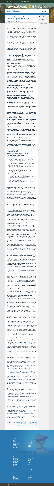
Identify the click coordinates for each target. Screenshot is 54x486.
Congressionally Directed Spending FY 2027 (16, 477)
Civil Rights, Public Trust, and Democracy (30, 459)
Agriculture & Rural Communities (30, 441)
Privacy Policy (10, 484)
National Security (30, 452)
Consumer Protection (29, 473)
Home (7, 1)
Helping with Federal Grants (15, 438)
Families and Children (30, 465)
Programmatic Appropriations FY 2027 (16, 473)
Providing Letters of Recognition (15, 459)
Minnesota (20, 1)
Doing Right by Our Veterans (15, 445)
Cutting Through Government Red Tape (15, 441)
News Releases (13, 11)
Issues (25, 1)
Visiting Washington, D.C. (16, 470)
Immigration (30, 475)
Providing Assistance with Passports (15, 453)
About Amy (11, 1)
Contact (31, 1)
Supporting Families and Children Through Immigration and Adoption (16, 449)
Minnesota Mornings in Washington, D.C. (16, 465)
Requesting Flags (15, 456)
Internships (15, 468)
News (28, 1)
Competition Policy (30, 478)
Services (16, 1)
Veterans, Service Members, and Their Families (30, 455)
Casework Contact (43, 439)
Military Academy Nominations (16, 462)
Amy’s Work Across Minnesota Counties (22, 436)
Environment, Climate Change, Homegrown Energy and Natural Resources (30, 447)
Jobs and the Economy (30, 438)
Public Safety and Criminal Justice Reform (30, 470)
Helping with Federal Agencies (15, 435)
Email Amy (44, 436)
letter (28, 380)
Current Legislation (29, 435)
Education (29, 467)
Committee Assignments (7, 437)
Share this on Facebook (45, 11)
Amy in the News (42, 19)
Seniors (29, 462)
